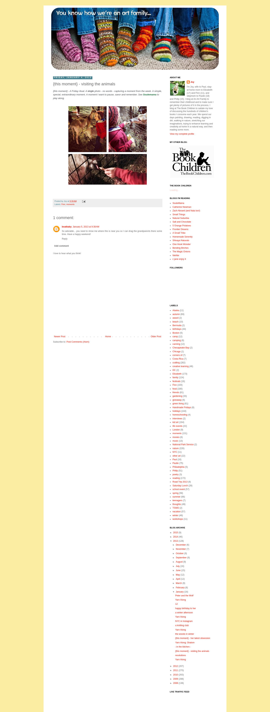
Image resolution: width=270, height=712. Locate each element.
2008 (176, 683)
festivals (176, 381)
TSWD (175, 508)
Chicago (176, 351)
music (175, 441)
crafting (176, 362)
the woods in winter (184, 634)
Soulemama (149, 94)
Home (108, 336)
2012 (176, 666)
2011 (176, 670)
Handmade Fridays (181, 407)
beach (175, 321)
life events (177, 426)
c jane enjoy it (179, 259)
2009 (176, 679)
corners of (177, 355)
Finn (63, 204)
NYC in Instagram (184, 621)
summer (176, 496)
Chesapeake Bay (180, 347)
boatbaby (67, 226)
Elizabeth (176, 374)
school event (178, 489)
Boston (175, 333)
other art (176, 456)
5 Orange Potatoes (181, 225)
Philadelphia (178, 467)
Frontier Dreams (180, 229)
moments (70, 204)
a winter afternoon (184, 612)
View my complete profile (182, 134)
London (176, 429)
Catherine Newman (181, 207)
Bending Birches (180, 248)
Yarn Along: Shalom (184, 642)
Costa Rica (177, 359)
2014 (176, 537)
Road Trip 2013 (180, 482)
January (180, 592)
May (178, 575)
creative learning (180, 366)
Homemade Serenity (182, 237)
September (181, 557)
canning (176, 344)
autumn (176, 314)
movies (175, 437)
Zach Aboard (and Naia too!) (186, 210)
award (175, 318)
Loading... (174, 190)
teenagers (177, 500)
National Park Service (183, 444)
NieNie (175, 255)
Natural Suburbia (180, 218)
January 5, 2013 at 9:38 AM (86, 226)
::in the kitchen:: (183, 646)
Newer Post (59, 336)
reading (176, 478)
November (181, 549)
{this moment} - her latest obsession (192, 638)
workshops (177, 519)
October (180, 553)
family (175, 377)
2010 (176, 674)
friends (175, 392)
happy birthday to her (185, 608)
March (179, 583)
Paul (174, 459)
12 (176, 604)
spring (175, 493)
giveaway (177, 400)
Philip (175, 470)
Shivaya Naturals (180, 240)
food (174, 389)
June (178, 570)
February (180, 587)
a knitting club (182, 625)
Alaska (175, 310)
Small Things (178, 214)
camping (176, 340)
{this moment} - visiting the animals (192, 651)
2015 (176, 532)
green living (178, 403)
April (178, 579)
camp (175, 336)
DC (174, 370)
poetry (175, 474)
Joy (192, 82)
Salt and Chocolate (181, 222)
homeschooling (179, 414)
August (179, 562)
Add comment (61, 246)
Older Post (156, 336)
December (181, 545)
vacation (176, 511)
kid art (175, 422)
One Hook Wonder (181, 244)
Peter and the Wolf (184, 595)
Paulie (175, 463)
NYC (174, 452)
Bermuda (176, 325)
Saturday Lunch (180, 485)
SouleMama (178, 203)
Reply (65, 239)
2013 (176, 541)
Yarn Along (180, 600)
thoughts (176, 504)
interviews (177, 418)
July (178, 566)
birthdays (176, 329)
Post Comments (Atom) (77, 342)
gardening (177, 396)
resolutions (180, 655)
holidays (176, 411)
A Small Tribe (178, 233)
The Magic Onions (181, 251)
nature (175, 448)
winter (175, 515)
